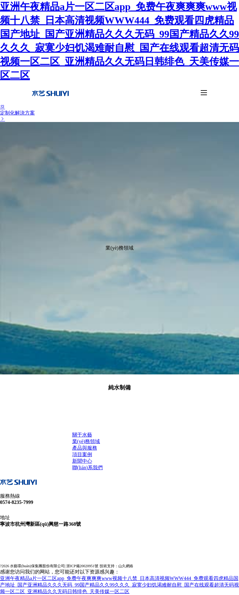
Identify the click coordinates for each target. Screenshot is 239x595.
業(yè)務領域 (86, 441)
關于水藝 (82, 434)
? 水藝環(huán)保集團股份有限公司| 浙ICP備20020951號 (49, 566)
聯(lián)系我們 (87, 467)
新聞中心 (82, 461)
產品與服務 (84, 448)
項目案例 (82, 454)
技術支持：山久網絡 (116, 566)
